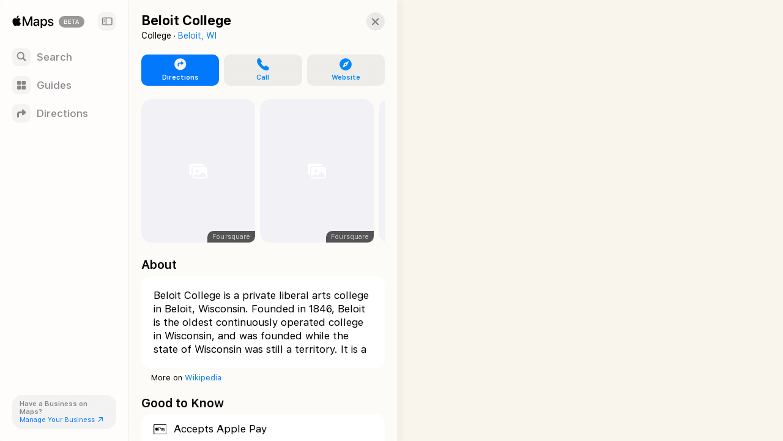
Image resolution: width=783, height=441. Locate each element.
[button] (364, 21)
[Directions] (64, 113)
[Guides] (64, 85)
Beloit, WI (197, 35)
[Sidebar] (107, 21)
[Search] (64, 57)
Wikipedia (203, 377)
